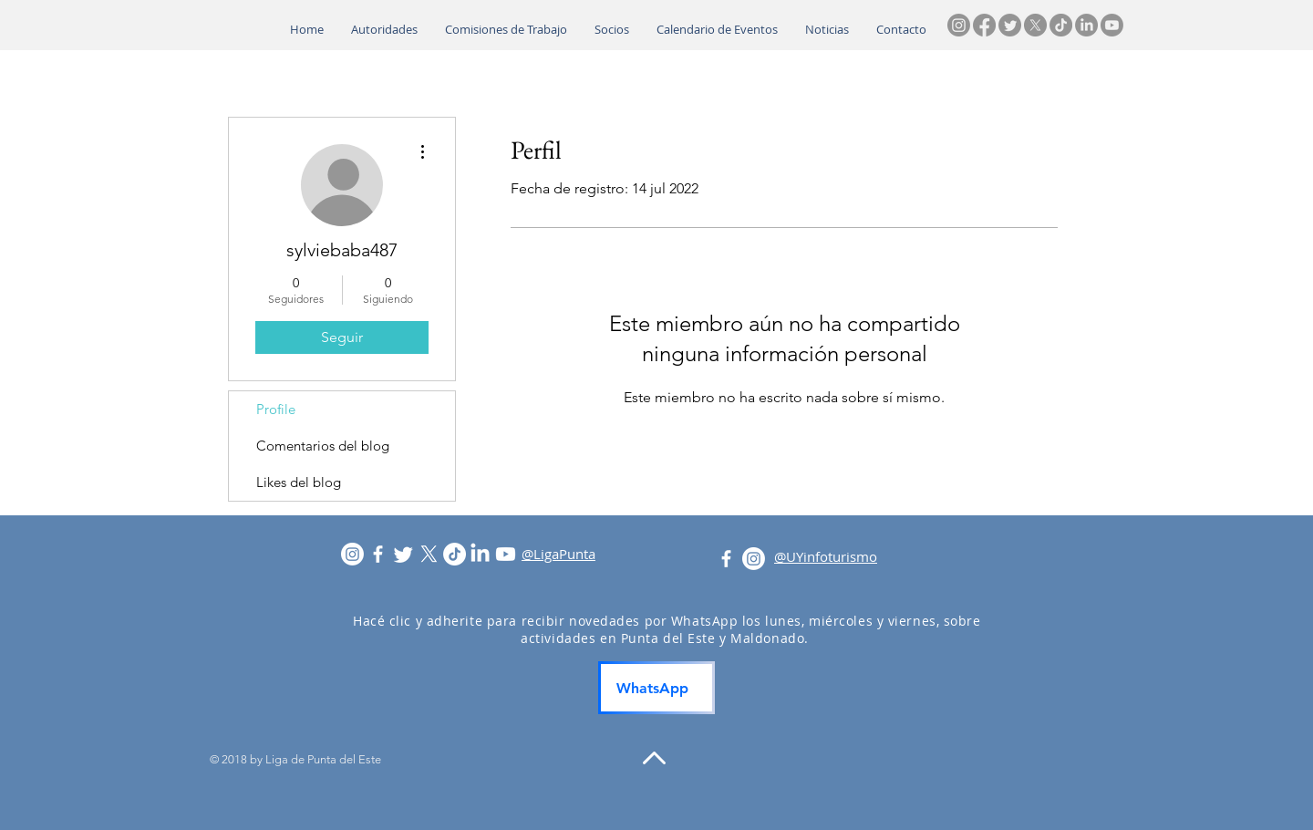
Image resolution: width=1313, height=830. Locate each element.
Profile (275, 409)
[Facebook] (984, 25)
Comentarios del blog (322, 445)
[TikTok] (1060, 25)
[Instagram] (958, 25)
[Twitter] (1009, 25)
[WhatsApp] (656, 687)
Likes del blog (298, 482)
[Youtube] (1112, 25)
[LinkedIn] (1086, 25)
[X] (1035, 25)
